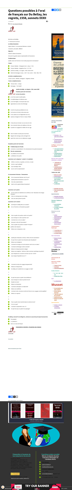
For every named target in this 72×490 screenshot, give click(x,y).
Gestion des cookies (62, 488)
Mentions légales (8, 488)
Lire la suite (10, 333)
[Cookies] (2, 487)
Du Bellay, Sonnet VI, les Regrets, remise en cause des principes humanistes (28, 317)
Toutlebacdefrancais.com (47, 466)
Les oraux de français (17, 24)
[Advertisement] (33, 344)
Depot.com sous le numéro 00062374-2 (20, 478)
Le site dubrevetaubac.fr (47, 473)
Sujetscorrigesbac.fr (46, 464)
